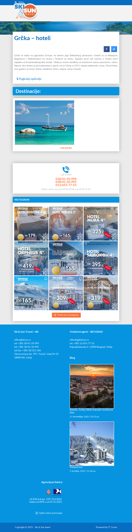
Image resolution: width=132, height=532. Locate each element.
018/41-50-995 (66, 182)
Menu (19, 2)
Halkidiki (66, 147)
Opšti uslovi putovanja (48, 513)
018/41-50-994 (66, 179)
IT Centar (112, 527)
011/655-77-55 (66, 185)
